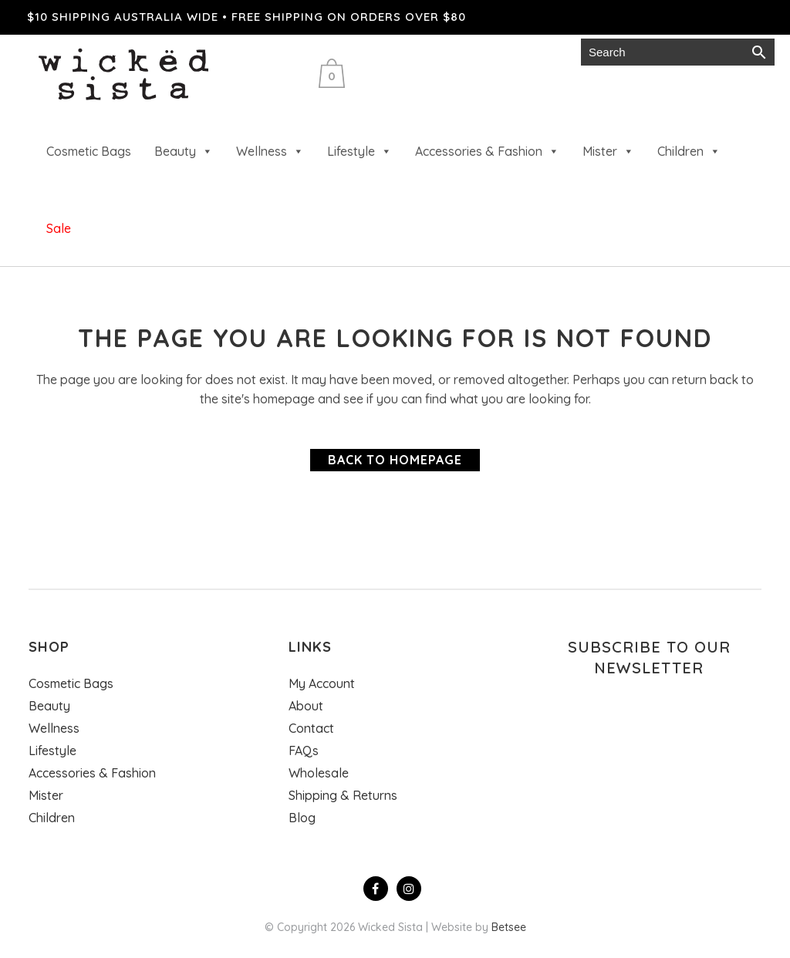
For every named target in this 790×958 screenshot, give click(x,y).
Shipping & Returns (343, 795)
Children (689, 151)
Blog (302, 817)
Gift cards (480, 52)
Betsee (508, 927)
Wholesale (392, 52)
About (306, 705)
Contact (311, 728)
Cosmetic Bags (88, 151)
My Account (322, 683)
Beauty (183, 151)
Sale (58, 228)
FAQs (304, 750)
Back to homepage (395, 459)
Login (549, 52)
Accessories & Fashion (487, 151)
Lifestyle (359, 151)
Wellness (270, 151)
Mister (608, 151)
